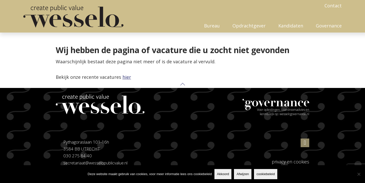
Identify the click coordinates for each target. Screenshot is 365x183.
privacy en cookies (290, 162)
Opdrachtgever (249, 26)
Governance (329, 26)
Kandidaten (290, 26)
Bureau (212, 26)
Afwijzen (242, 174)
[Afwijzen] (358, 174)
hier (126, 77)
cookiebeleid (266, 174)
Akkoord (223, 174)
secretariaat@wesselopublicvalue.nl (96, 163)
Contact (333, 6)
